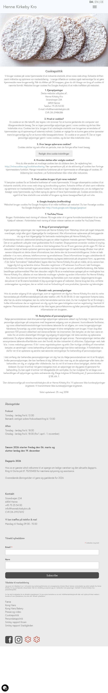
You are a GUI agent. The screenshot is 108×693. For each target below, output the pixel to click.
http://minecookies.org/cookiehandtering (24, 166)
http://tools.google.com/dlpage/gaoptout (66, 207)
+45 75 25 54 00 (13, 505)
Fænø (8, 601)
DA (91, 2)
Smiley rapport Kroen (15, 622)
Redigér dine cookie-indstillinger (54, 153)
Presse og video (13, 611)
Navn (7, 559)
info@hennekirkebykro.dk (18, 508)
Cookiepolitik (12, 615)
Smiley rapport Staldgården (19, 625)
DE (102, 2)
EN (96, 2)
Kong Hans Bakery (14, 608)
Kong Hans (10, 605)
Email (8, 547)
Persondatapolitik (14, 618)
